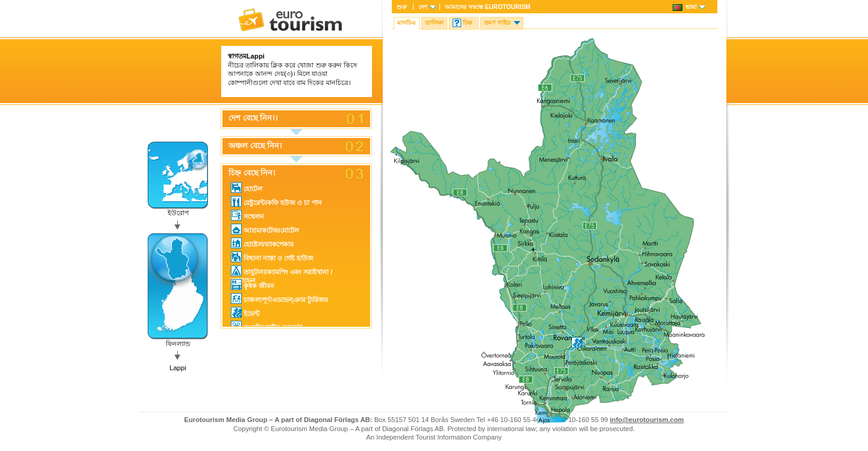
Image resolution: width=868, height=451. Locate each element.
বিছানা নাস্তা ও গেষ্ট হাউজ (272, 256)
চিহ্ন (467, 22)
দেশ (422, 7)
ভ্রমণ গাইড (497, 22)
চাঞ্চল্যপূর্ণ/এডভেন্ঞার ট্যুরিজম (279, 298)
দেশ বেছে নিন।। (253, 118)
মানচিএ (406, 22)
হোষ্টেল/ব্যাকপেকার (262, 243)
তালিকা (434, 22)
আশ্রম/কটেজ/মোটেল (265, 229)
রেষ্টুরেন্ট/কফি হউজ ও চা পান (276, 201)
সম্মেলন (247, 215)
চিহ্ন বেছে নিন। (251, 173)
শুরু (402, 7)
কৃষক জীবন (252, 284)
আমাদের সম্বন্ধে (487, 7)
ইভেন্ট (245, 312)
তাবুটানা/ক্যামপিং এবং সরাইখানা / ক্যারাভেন (281, 271)
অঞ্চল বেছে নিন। (255, 146)
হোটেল (246, 187)
